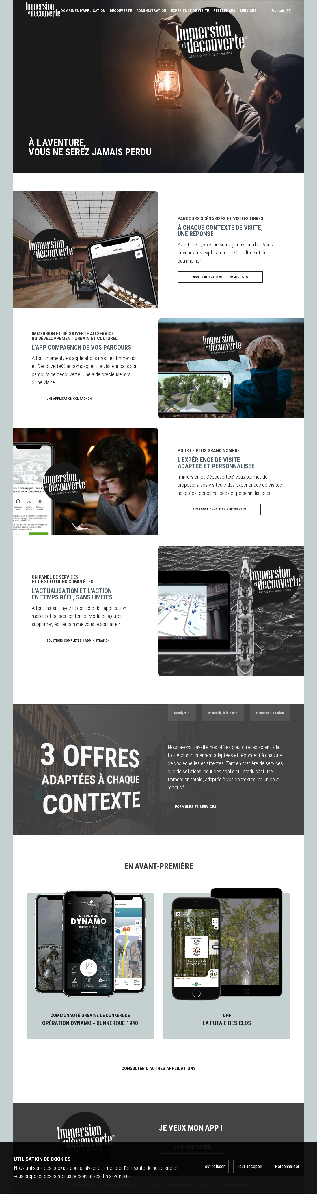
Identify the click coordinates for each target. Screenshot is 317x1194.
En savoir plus (117, 1176)
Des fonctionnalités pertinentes (219, 509)
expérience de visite (190, 10)
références (224, 10)
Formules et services (195, 806)
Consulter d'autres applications (158, 1068)
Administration (151, 10)
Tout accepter (250, 1166)
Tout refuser (214, 1166)
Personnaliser (287, 1166)
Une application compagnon (69, 399)
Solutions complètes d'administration (77, 640)
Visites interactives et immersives (220, 277)
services (248, 10)
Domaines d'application (83, 10)
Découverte (121, 10)
